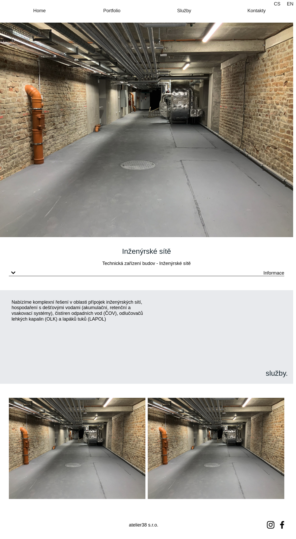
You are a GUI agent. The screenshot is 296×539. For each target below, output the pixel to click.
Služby (184, 10)
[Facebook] (282, 525)
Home (39, 10)
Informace (273, 273)
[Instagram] (271, 525)
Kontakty (256, 10)
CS (277, 4)
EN (290, 4)
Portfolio (111, 10)
